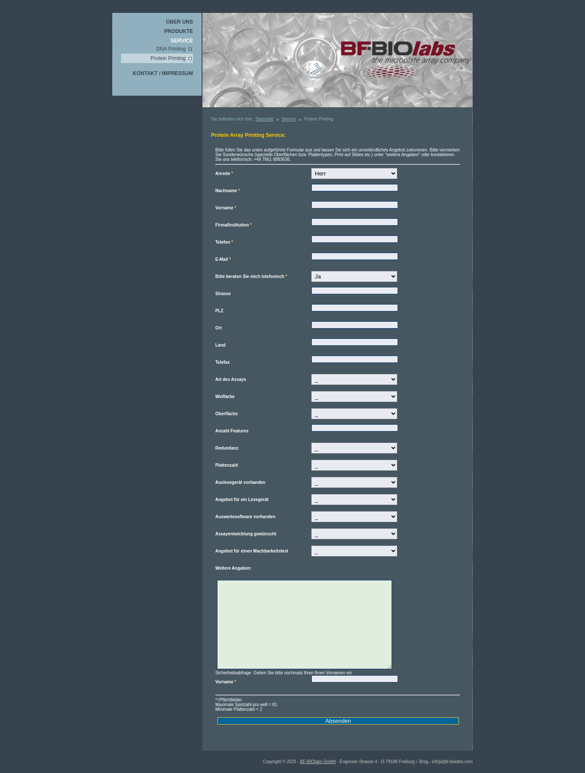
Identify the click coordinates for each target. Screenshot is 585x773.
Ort (218, 328)
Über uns (179, 22)
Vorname (225, 207)
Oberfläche (226, 413)
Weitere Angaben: (233, 568)
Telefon (224, 242)
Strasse (223, 293)
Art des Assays (230, 379)
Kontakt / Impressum (163, 73)
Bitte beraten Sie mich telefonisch (251, 276)
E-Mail (223, 259)
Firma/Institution (233, 225)
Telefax (222, 362)
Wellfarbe (225, 396)
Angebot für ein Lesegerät (241, 499)
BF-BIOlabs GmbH (318, 761)
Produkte (178, 31)
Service (182, 41)
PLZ (219, 310)
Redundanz (226, 448)
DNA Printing (171, 49)
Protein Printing (168, 58)
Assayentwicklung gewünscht (245, 533)
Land (220, 345)
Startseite (264, 119)
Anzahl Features (231, 431)
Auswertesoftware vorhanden (245, 516)
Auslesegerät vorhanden (240, 482)
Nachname (227, 190)
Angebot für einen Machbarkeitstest (251, 551)
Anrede (224, 173)
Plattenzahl (226, 465)
